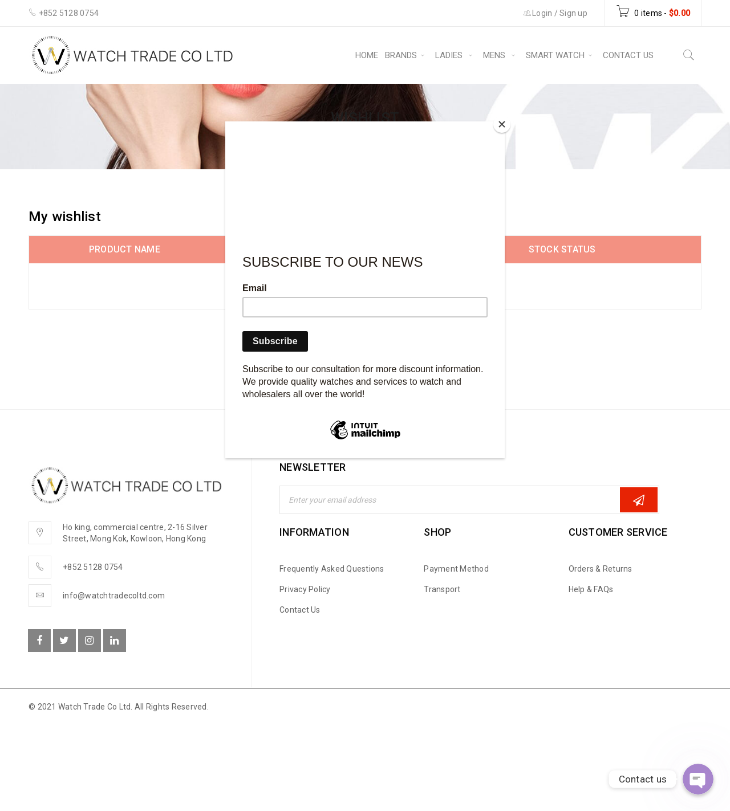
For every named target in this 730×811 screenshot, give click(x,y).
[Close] (501, 124)
